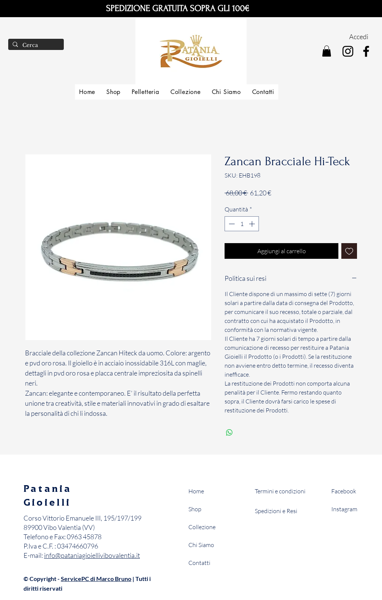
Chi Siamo (201, 545)
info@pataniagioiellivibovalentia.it (92, 555)
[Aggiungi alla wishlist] (349, 251)
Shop (194, 509)
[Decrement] (231, 224)
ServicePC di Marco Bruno (96, 578)
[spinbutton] (241, 224)
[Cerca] (35, 45)
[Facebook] (366, 51)
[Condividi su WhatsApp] (229, 432)
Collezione (202, 527)
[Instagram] (348, 51)
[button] (326, 51)
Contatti (199, 562)
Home (196, 491)
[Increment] (252, 224)
